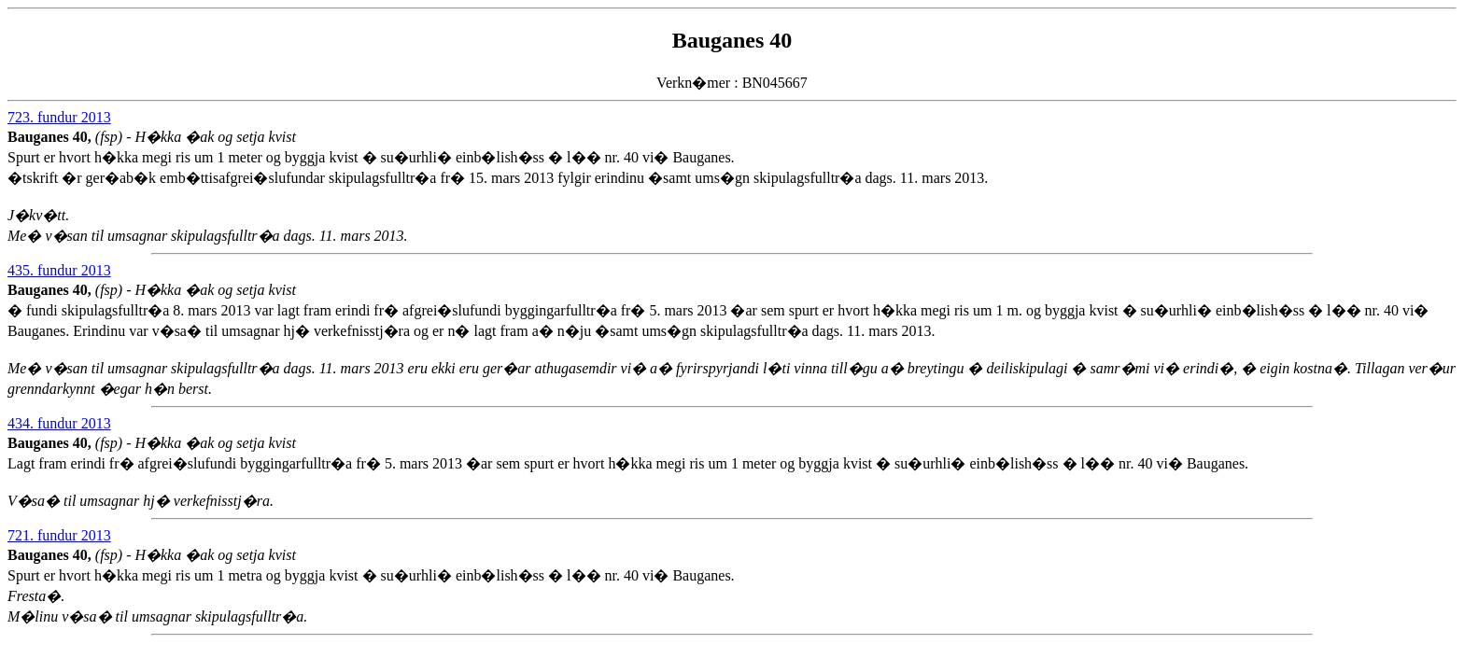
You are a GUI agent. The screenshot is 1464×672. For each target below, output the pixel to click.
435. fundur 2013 (59, 270)
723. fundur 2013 (59, 117)
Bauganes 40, (51, 137)
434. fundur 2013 (59, 423)
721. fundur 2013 (59, 535)
